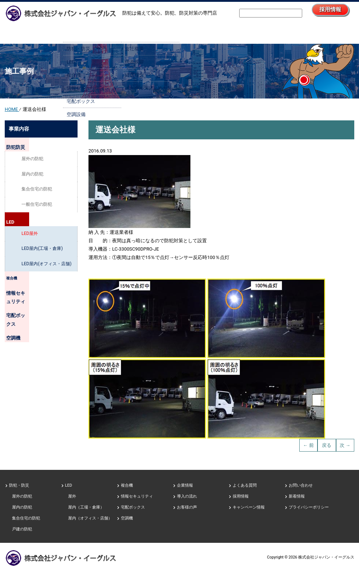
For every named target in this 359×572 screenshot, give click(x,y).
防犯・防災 (19, 485)
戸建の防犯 (22, 529)
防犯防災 (21, 145)
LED (16, 221)
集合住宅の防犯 (36, 190)
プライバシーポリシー (309, 507)
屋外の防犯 (32, 160)
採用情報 (321, 12)
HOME (34, 32)
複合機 (18, 282)
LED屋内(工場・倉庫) (42, 251)
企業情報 (150, 32)
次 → (345, 445)
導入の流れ (209, 32)
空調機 (18, 329)
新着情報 (297, 496)
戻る (326, 445)
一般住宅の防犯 (36, 206)
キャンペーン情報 (249, 507)
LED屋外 (29, 236)
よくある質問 (245, 485)
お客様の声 (187, 507)
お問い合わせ (325, 32)
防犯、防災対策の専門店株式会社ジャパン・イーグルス (61, 13)
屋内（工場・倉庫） (86, 507)
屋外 (72, 496)
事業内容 (92, 32)
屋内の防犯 (32, 175)
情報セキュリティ (29, 298)
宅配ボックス (25, 313)
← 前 (308, 445)
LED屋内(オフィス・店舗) (46, 267)
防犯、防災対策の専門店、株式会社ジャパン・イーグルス (61, 558)
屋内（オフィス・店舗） (90, 518)
